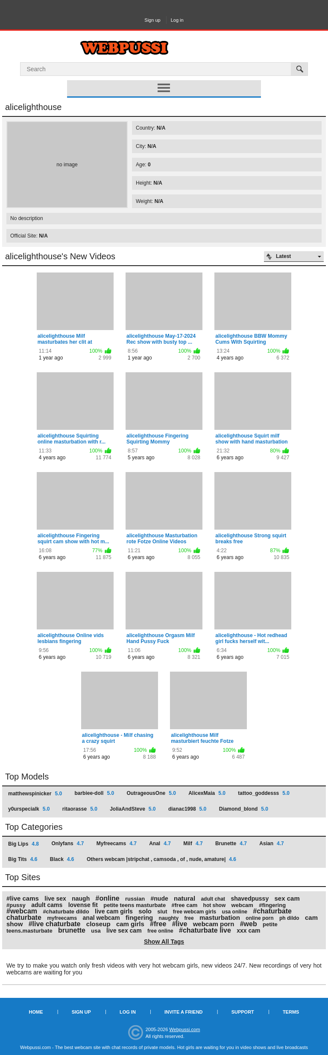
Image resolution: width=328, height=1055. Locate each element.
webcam (242, 905)
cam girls (130, 923)
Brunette (231, 843)
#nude (159, 898)
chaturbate (23, 917)
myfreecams (62, 918)
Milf (192, 843)
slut (162, 911)
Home (36, 1011)
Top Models (27, 776)
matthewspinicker (35, 794)
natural (184, 898)
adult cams (46, 904)
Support (242, 1011)
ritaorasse (79, 809)
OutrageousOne (151, 793)
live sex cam (124, 930)
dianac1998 (187, 809)
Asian (271, 843)
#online (108, 898)
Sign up (152, 20)
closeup (98, 923)
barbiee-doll (94, 793)
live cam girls (114, 911)
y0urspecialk (29, 809)
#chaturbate (272, 911)
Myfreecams (117, 843)
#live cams (22, 898)
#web (248, 923)
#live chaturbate (55, 923)
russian (135, 899)
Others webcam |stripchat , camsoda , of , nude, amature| (161, 859)
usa (95, 930)
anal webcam (101, 917)
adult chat (213, 899)
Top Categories (34, 827)
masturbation (219, 917)
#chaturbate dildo (66, 911)
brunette (71, 930)
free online (160, 931)
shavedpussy (250, 898)
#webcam (21, 911)
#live (179, 923)
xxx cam (248, 930)
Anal (160, 843)
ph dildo (289, 918)
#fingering (272, 905)
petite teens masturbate (134, 905)
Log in (177, 20)
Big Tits (22, 859)
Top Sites (22, 877)
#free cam (185, 905)
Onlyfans (67, 843)
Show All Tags (164, 941)
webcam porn (213, 923)
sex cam (287, 898)
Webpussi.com (184, 1029)
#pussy (16, 905)
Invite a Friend (183, 1011)
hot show (214, 905)
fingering (139, 917)
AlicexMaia (207, 793)
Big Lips (23, 844)
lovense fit (83, 904)
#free (158, 923)
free (189, 918)
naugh (81, 898)
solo (145, 911)
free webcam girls (194, 912)
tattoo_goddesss (264, 793)
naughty (169, 918)
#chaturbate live (205, 930)
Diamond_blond (243, 809)
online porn (259, 918)
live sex (55, 898)
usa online (234, 912)
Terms (291, 1011)
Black (62, 859)
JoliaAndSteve (132, 809)
